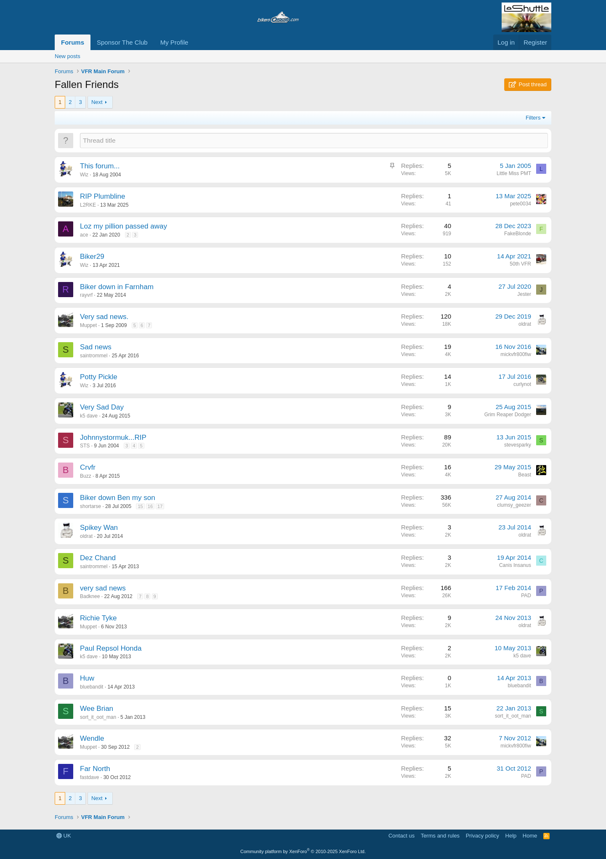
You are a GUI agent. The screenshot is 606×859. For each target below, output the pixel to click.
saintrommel (93, 356)
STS (85, 446)
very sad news (103, 588)
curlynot (522, 384)
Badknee (90, 596)
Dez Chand (98, 558)
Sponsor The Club (122, 42)
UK (63, 835)
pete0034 (520, 204)
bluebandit (91, 687)
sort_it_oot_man (98, 717)
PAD (526, 595)
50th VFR (520, 264)
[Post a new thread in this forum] (314, 140)
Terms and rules (440, 835)
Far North (95, 769)
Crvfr (88, 467)
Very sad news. (104, 317)
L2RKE (88, 205)
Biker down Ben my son (117, 498)
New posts (67, 56)
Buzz (85, 476)
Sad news (96, 347)
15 (140, 506)
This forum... (100, 166)
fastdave (89, 777)
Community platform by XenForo (303, 851)
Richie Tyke (98, 618)
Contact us (401, 835)
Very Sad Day (102, 407)
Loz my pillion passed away (123, 226)
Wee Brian (96, 709)
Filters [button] (533, 117)
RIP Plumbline (102, 196)
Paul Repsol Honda (110, 648)
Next (97, 102)
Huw (87, 678)
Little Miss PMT (514, 173)
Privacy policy (482, 835)
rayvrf (86, 295)
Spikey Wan (99, 528)
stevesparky (517, 445)
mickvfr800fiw (515, 354)
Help (511, 835)
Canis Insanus (515, 565)
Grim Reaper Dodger (507, 415)
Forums (72, 42)
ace (84, 235)
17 (159, 506)
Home (530, 835)
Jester (524, 294)
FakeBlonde (517, 234)
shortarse (90, 506)
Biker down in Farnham (117, 287)
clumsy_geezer (514, 505)
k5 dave (89, 416)
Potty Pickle (98, 377)
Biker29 (92, 257)
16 (150, 506)
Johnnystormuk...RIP (113, 437)
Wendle (92, 738)
